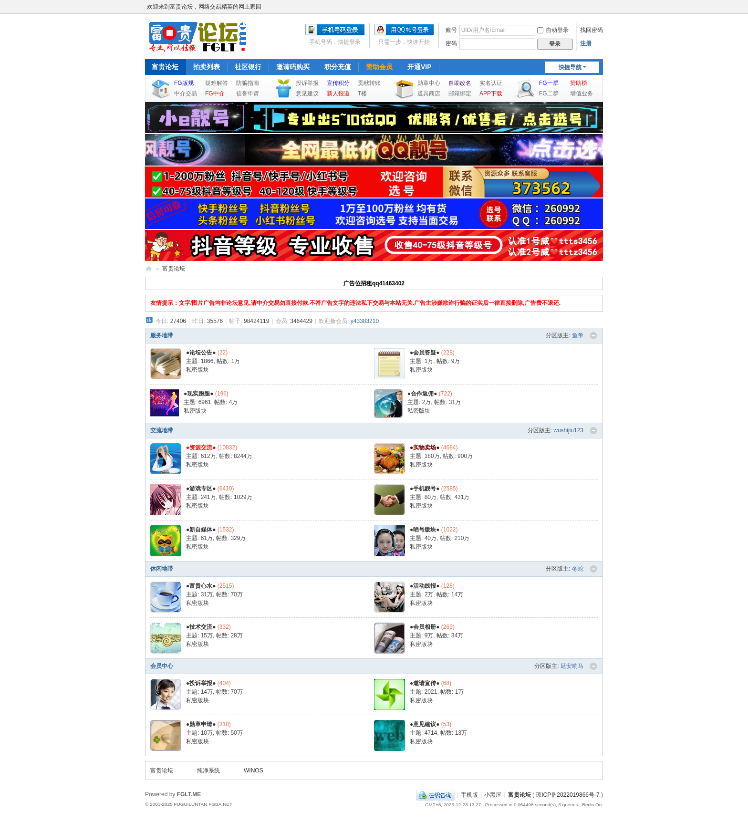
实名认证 (490, 83)
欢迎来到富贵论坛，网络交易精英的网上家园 (204, 6)
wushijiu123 (568, 430)
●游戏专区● (201, 488)
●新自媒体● (201, 529)
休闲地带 (161, 568)
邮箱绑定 (459, 93)
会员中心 (161, 666)
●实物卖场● (425, 447)
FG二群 (549, 93)
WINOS (253, 770)
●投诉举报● (201, 683)
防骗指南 (247, 83)
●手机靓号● (425, 488)
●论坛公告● (201, 352)
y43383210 (365, 321)
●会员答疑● (425, 352)
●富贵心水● (201, 586)
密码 (451, 43)
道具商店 (428, 93)
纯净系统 (208, 770)
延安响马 (572, 666)
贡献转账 (369, 83)
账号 (451, 30)
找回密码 (591, 30)
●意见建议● (425, 724)
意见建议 (307, 93)
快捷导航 (570, 67)
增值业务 (581, 93)
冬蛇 (577, 568)
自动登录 (553, 30)
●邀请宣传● (425, 683)
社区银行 (248, 67)
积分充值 (337, 67)
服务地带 (161, 335)
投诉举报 (307, 83)
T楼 (362, 93)
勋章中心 (428, 83)
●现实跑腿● (199, 393)
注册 (586, 43)
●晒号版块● (425, 529)
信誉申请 (247, 93)
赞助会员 (379, 67)
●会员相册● (425, 627)
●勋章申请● (201, 724)
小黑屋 (492, 794)
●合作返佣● (422, 393)
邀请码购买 (293, 67)
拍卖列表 (206, 67)
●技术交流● (201, 627)
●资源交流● (201, 447)
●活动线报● (425, 586)
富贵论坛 (165, 67)
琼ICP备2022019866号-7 (567, 794)
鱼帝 (577, 335)
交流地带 (161, 430)
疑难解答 (216, 83)
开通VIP (419, 67)
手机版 (469, 794)
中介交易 (185, 93)
